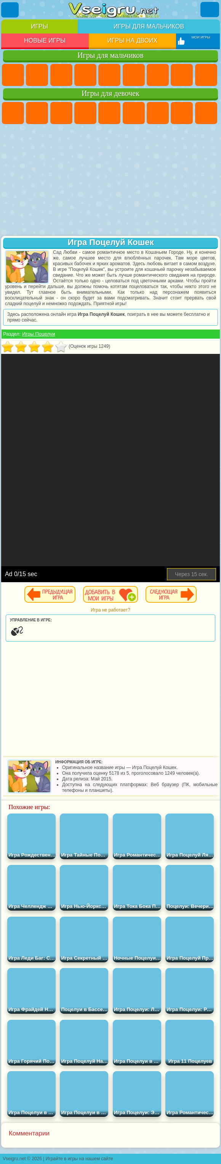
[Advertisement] (110, 180)
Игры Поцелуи (38, 334)
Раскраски (182, 113)
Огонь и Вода (61, 113)
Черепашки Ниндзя (206, 75)
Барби (85, 113)
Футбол (37, 75)
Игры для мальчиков (149, 26)
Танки (85, 75)
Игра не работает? (110, 610)
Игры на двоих (132, 40)
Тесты (109, 113)
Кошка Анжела (206, 113)
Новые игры (45, 40)
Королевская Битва (134, 75)
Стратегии (61, 75)
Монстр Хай (134, 113)
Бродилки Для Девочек (158, 113)
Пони (13, 113)
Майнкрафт (158, 75)
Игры (39, 26)
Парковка (13, 75)
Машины (182, 75)
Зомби (109, 75)
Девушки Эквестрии (37, 113)
